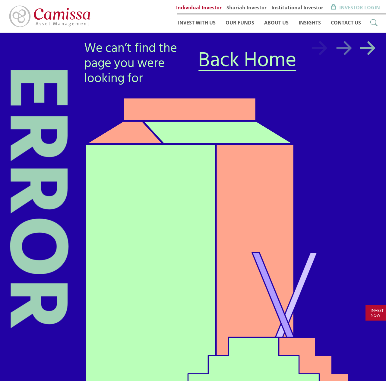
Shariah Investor (246, 7)
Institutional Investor (297, 7)
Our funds (240, 22)
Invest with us (197, 22)
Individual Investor (199, 7)
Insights (310, 22)
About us (276, 22)
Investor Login (359, 7)
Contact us (346, 22)
